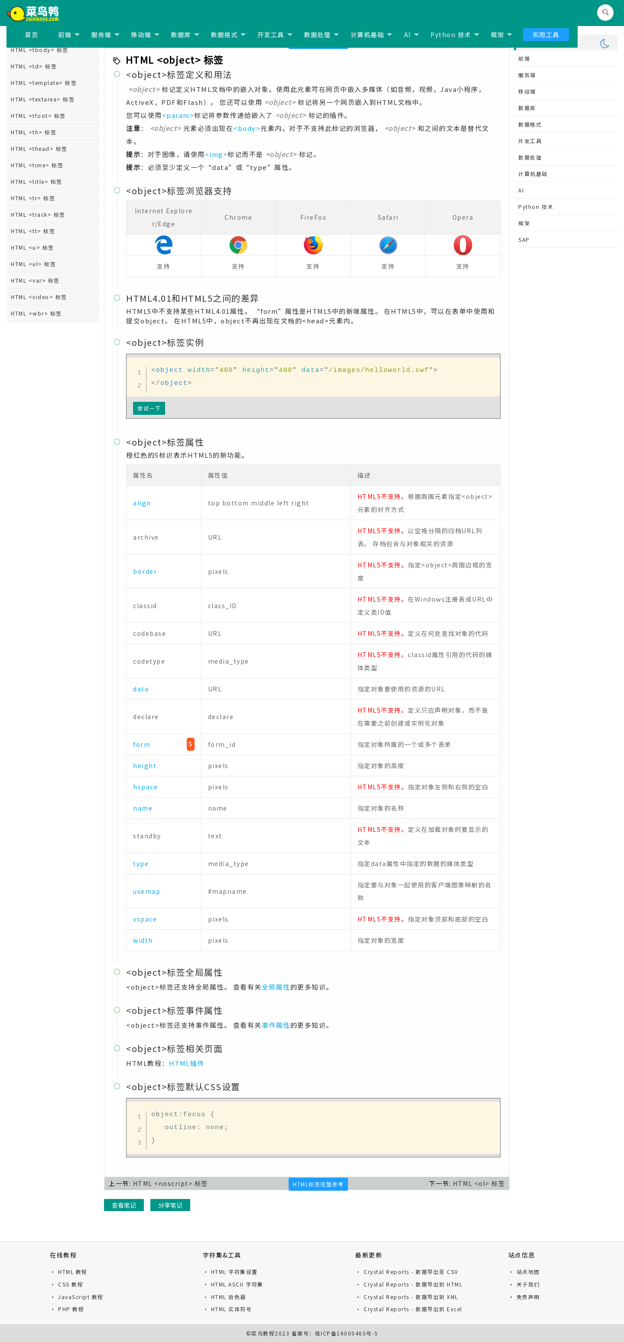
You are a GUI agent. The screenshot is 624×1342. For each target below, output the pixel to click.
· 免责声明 (524, 1296)
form (141, 744)
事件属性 (276, 1024)
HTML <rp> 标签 (34, 310)
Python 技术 (454, 34)
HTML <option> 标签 (41, 178)
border (145, 571)
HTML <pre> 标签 (35, 261)
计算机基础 (372, 34)
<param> (178, 115)
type (141, 863)
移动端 (145, 34)
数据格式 (228, 34)
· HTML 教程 (69, 1271)
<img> (216, 154)
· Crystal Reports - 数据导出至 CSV (406, 1271)
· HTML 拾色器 (224, 1296)
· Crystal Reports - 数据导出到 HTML (408, 1284)
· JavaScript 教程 (77, 1296)
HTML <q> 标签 (33, 294)
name (143, 808)
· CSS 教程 (66, 1284)
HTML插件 (187, 1063)
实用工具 (546, 34)
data (141, 688)
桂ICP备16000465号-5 (346, 1333)
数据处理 (321, 34)
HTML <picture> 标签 (41, 244)
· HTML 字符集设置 (230, 1271)
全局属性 (276, 986)
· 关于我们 (524, 1284)
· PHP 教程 (67, 1309)
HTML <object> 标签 (40, 129)
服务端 (105, 34)
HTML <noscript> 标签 (43, 113)
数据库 (185, 34)
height (144, 765)
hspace (145, 786)
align (142, 502)
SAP (524, 239)
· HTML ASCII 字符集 (233, 1284)
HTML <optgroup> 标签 (45, 162)
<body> (246, 128)
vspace (145, 919)
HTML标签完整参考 (318, 1184)
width (143, 940)
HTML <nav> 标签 (36, 80)
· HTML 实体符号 (227, 1309)
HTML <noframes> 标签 (44, 96)
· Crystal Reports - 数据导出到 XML (406, 1296)
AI (411, 34)
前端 (69, 34)
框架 (501, 34)
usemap (146, 891)
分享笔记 (170, 1205)
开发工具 (274, 34)
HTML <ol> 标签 (33, 146)
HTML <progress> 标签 (43, 277)
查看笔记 (124, 1205)
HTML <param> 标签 (40, 228)
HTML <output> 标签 (41, 195)
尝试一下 (149, 408)
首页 (31, 34)
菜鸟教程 (263, 1333)
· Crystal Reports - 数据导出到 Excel (408, 1309)
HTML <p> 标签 (33, 211)
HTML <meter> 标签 (39, 63)
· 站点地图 (524, 1271)
